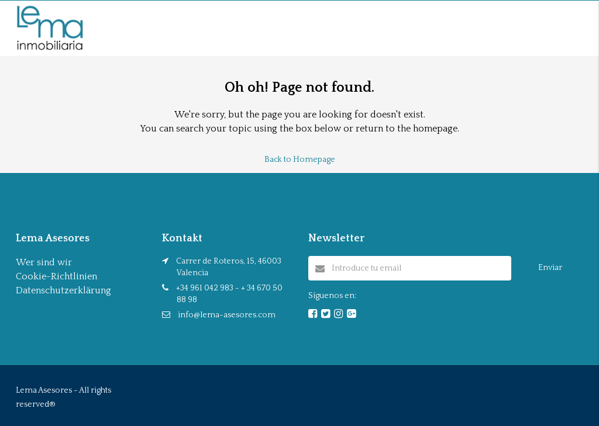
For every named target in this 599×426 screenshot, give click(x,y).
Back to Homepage (299, 159)
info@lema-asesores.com (227, 315)
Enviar (550, 267)
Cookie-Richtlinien (56, 276)
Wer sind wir (44, 262)
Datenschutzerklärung (63, 290)
